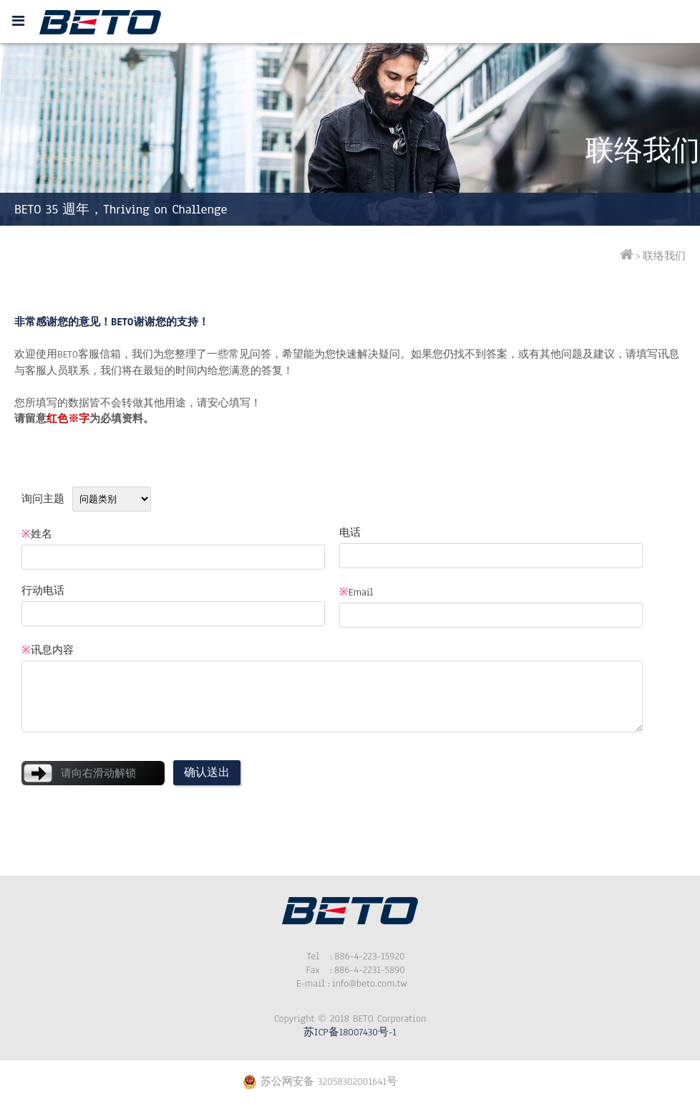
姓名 (36, 534)
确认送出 (207, 772)
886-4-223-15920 (349, 956)
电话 (350, 533)
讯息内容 (47, 650)
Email (356, 592)
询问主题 (42, 499)
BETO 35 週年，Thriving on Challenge (120, 209)
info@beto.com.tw (350, 983)
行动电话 (42, 591)
